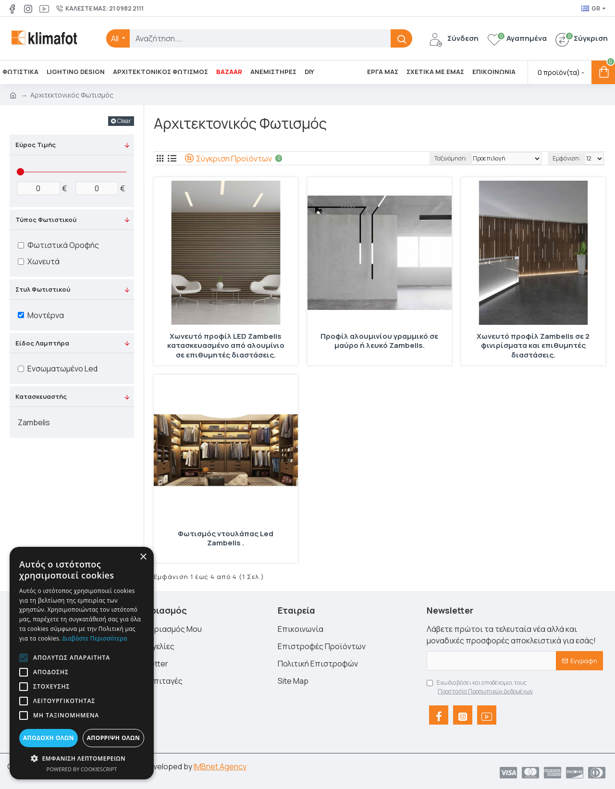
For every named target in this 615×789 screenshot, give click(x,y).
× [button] (143, 557)
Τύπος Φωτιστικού (45, 219)
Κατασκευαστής (41, 396)
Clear (124, 121)
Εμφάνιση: (566, 158)
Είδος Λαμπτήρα (42, 343)
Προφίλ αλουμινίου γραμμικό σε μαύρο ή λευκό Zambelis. (379, 341)
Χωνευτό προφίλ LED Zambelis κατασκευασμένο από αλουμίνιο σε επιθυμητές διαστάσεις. (225, 346)
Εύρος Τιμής (35, 144)
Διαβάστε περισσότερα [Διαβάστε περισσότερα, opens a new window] (94, 638)
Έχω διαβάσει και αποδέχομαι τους (480, 687)
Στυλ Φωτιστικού (42, 289)
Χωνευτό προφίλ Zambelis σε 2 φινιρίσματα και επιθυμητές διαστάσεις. (533, 346)
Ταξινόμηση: (439, 158)
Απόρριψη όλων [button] (113, 738)
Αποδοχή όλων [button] (48, 738)
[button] (23, 657)
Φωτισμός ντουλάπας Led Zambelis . (225, 538)
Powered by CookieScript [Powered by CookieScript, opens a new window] (82, 769)
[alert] (82, 663)
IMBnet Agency (220, 766)
